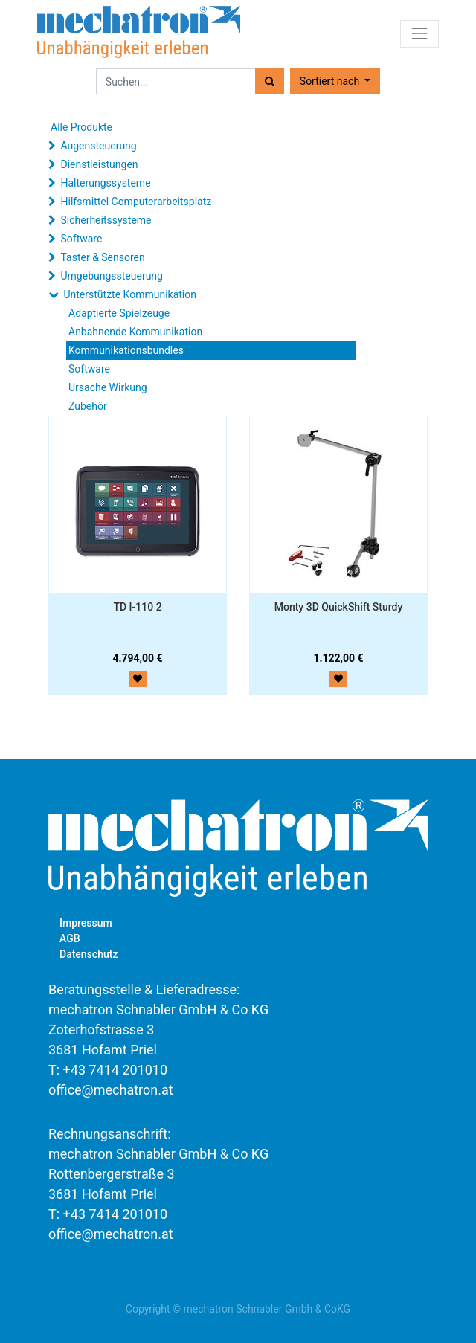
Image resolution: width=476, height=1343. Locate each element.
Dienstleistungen (99, 164)
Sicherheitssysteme (105, 220)
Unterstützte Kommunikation (129, 294)
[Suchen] (269, 81)
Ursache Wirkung (107, 387)
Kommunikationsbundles (126, 350)
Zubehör (87, 406)
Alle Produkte (81, 127)
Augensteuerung (98, 146)
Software (81, 239)
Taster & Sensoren (102, 257)
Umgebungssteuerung (111, 276)
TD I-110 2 (137, 607)
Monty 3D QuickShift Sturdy (338, 607)
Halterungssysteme (105, 183)
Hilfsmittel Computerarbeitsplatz (135, 201)
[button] (335, 81)
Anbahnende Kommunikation (135, 332)
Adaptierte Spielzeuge (119, 313)
